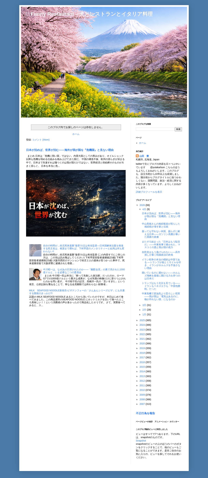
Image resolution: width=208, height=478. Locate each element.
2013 (143, 376)
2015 (143, 366)
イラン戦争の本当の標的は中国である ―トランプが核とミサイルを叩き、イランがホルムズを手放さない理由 (161, 263)
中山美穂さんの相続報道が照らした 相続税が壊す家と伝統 (162, 225)
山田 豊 (144, 156)
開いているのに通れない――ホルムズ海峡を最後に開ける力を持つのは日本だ (161, 275)
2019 (143, 348)
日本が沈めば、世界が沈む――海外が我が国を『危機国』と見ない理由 (70, 149)
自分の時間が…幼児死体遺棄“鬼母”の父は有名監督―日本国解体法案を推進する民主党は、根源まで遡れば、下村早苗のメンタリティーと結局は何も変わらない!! (83, 248)
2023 (143, 329)
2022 (143, 334)
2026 (143, 205)
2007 (143, 404)
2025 (143, 320)
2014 (143, 371)
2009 (143, 394)
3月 (144, 305)
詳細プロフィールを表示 (149, 191)
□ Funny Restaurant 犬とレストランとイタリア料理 (89, 14)
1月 (144, 314)
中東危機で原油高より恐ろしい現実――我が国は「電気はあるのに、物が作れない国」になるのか (161, 296)
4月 (144, 209)
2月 (144, 309)
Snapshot (141, 440)
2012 (143, 380)
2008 (143, 399)
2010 (143, 390)
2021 (143, 338)
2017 (143, 357)
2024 (143, 324)
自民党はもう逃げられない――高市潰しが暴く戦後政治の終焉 (161, 253)
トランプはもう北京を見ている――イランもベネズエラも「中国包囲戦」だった (161, 286)
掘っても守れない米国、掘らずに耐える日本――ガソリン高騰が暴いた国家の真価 (161, 234)
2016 (143, 362)
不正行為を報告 (145, 413)
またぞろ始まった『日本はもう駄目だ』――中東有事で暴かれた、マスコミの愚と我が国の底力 (161, 244)
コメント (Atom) (41, 139)
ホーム (75, 134)
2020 (143, 343)
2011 (143, 385)
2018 (143, 352)
